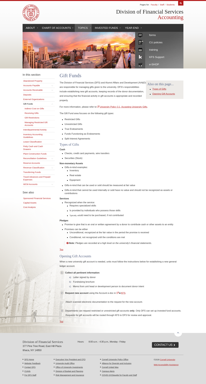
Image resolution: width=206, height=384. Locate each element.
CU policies (155, 42)
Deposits (27, 95)
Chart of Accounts (56, 27)
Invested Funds (106, 27)
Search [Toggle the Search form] (180, 3)
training (153, 49)
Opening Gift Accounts (163, 94)
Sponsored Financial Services (37, 198)
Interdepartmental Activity (35, 130)
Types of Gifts (159, 89)
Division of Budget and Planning (69, 371)
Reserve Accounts (31, 163)
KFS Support (156, 57)
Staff (162, 4)
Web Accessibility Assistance (166, 365)
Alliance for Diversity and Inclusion (116, 363)
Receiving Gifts (32, 113)
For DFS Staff (30, 375)
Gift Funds (28, 104)
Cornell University (167, 360)
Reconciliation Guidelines (35, 158)
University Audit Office (65, 363)
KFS (123, 293)
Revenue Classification (33, 167)
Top (61, 249)
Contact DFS (29, 367)
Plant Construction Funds (35, 154)
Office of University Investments (69, 367)
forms (152, 35)
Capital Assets (29, 203)
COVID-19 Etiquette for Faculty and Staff (119, 375)
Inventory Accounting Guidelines (33, 135)
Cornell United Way (110, 367)
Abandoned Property (32, 81)
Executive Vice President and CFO (70, 359)
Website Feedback (32, 363)
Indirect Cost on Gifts (34, 108)
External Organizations (33, 99)
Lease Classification (32, 142)
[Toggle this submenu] (52, 85)
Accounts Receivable (33, 90)
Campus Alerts (108, 371)
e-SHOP (154, 64)
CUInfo (27, 371)
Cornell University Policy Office (115, 359)
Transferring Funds (32, 172)
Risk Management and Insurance (70, 375)
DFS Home (29, 359)
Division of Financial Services (149, 12)
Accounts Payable (31, 85)
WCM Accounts (30, 184)
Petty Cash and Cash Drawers (33, 147)
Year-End (132, 27)
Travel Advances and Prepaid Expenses (36, 178)
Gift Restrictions (32, 117)
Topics (83, 27)
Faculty (154, 4)
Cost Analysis (29, 207)
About (30, 27)
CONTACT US (163, 345)
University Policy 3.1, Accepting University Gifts (123, 107)
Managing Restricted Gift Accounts (36, 123)
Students (170, 4)
